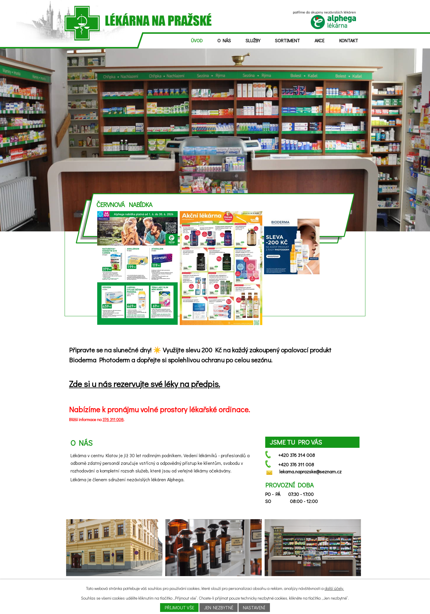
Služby (253, 40)
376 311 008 (113, 419)
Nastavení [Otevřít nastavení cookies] (254, 607)
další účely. (334, 588)
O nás (224, 40)
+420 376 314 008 (296, 455)
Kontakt (348, 40)
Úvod (197, 40)
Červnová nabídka (124, 204)
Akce (320, 40)
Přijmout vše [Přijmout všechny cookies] (179, 607)
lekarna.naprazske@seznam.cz (310, 471)
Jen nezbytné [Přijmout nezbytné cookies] (218, 607)
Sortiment (287, 40)
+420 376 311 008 (296, 464)
